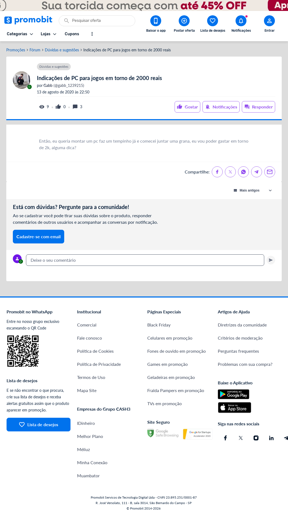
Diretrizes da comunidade (242, 324)
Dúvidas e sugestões (62, 50)
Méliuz (83, 449)
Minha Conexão (92, 462)
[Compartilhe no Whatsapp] (243, 171)
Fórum (35, 50)
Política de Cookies (95, 351)
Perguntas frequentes (238, 351)
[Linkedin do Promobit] (271, 438)
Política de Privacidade (99, 364)
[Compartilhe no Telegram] (256, 171)
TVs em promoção (164, 403)
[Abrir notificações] (241, 24)
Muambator (88, 475)
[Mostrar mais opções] (92, 33)
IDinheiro (86, 423)
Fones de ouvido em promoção (176, 351)
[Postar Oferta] (184, 24)
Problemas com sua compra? (245, 364)
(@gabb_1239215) (63, 85)
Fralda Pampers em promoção (175, 390)
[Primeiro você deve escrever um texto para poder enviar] (270, 260)
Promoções (15, 50)
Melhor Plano (90, 436)
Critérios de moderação (240, 337)
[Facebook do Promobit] (225, 438)
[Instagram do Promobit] (256, 438)
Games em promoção (167, 364)
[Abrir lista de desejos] (212, 24)
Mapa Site (86, 390)
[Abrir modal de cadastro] (269, 24)
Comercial (86, 324)
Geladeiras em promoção (171, 377)
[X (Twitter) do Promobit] (240, 438)
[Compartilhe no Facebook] (217, 171)
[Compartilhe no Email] (269, 171)
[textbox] (145, 260)
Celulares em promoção (169, 337)
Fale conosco (89, 337)
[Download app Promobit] (156, 24)
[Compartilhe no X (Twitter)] (230, 171)
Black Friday (159, 324)
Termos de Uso (91, 377)
